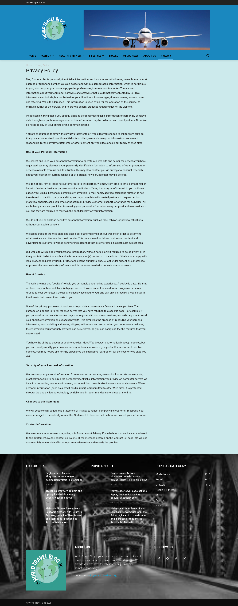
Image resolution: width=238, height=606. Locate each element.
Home (29, 65)
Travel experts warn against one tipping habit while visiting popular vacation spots (64, 494)
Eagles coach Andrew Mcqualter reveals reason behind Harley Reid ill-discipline (64, 476)
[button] (208, 56)
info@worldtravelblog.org (102, 575)
